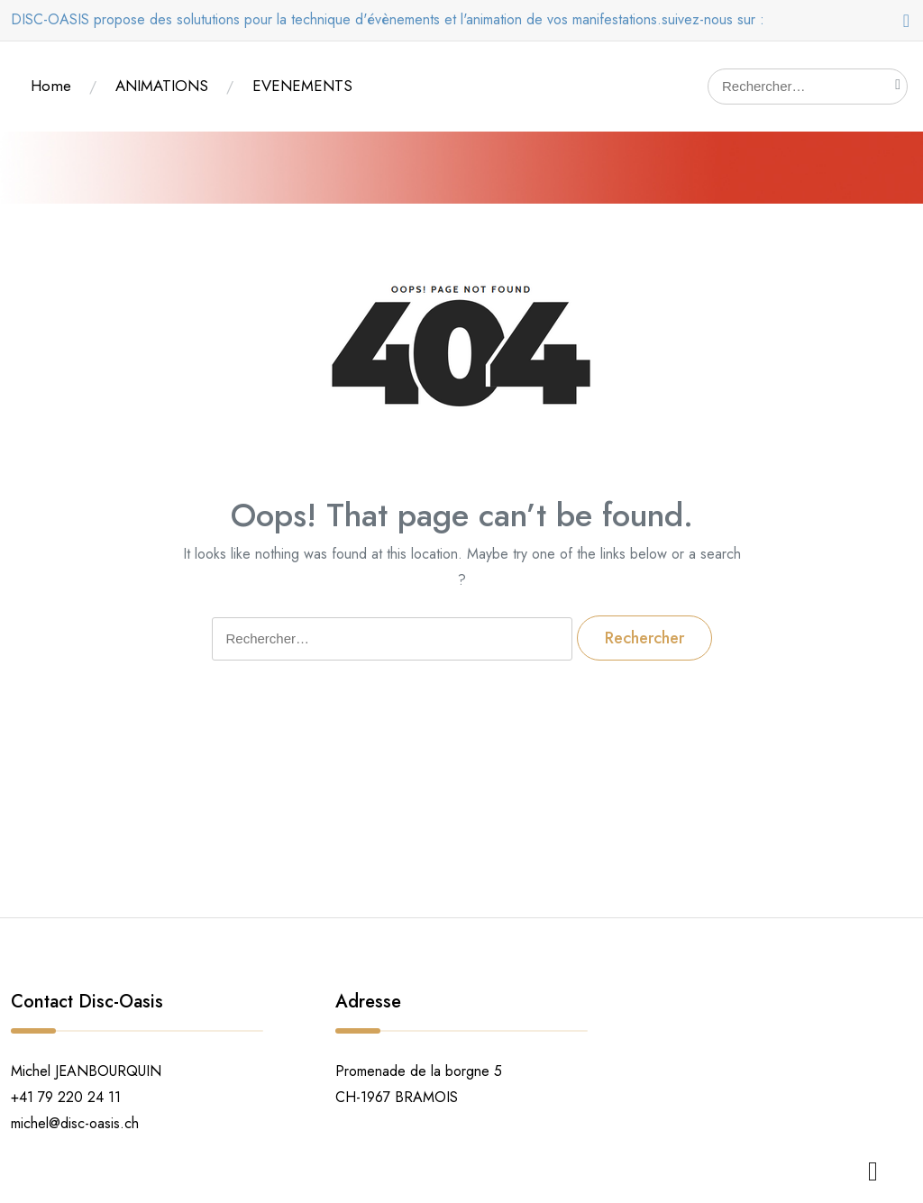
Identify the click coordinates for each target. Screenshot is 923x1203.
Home (51, 85)
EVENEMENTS (302, 85)
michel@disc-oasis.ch (75, 1123)
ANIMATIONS (161, 85)
